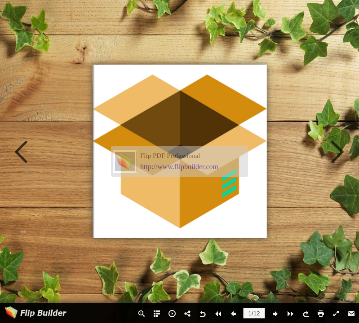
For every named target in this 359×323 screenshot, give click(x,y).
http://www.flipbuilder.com (179, 166)
